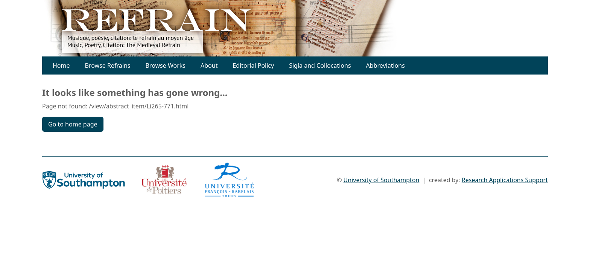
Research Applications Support (505, 180)
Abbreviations (385, 65)
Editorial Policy (253, 65)
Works (177, 65)
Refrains (118, 65)
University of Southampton (382, 180)
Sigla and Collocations (320, 65)
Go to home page (72, 124)
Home (61, 65)
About (209, 65)
